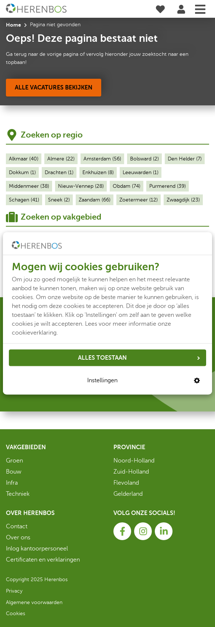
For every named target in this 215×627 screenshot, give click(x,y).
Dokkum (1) (22, 172)
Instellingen (143, 380)
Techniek (18, 494)
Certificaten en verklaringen (43, 559)
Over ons (18, 537)
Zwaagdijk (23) (183, 200)
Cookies (15, 613)
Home (13, 25)
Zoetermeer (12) (138, 200)
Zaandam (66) (94, 200)
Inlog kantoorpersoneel (37, 548)
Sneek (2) (59, 200)
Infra (12, 482)
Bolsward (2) (144, 159)
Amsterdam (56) (102, 159)
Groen (14, 460)
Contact (16, 526)
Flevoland (126, 482)
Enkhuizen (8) (98, 172)
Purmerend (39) (167, 186)
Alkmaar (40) (23, 159)
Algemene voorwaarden (34, 602)
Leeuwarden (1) (140, 172)
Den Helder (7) (185, 159)
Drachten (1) (59, 172)
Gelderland (128, 494)
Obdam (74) (126, 186)
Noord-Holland (133, 460)
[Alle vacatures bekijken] (53, 87)
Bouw (13, 471)
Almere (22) (61, 159)
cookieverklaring (34, 332)
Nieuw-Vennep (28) (81, 186)
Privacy (14, 591)
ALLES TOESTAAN (139, 358)
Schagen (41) (24, 200)
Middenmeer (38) (29, 186)
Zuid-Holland (131, 471)
